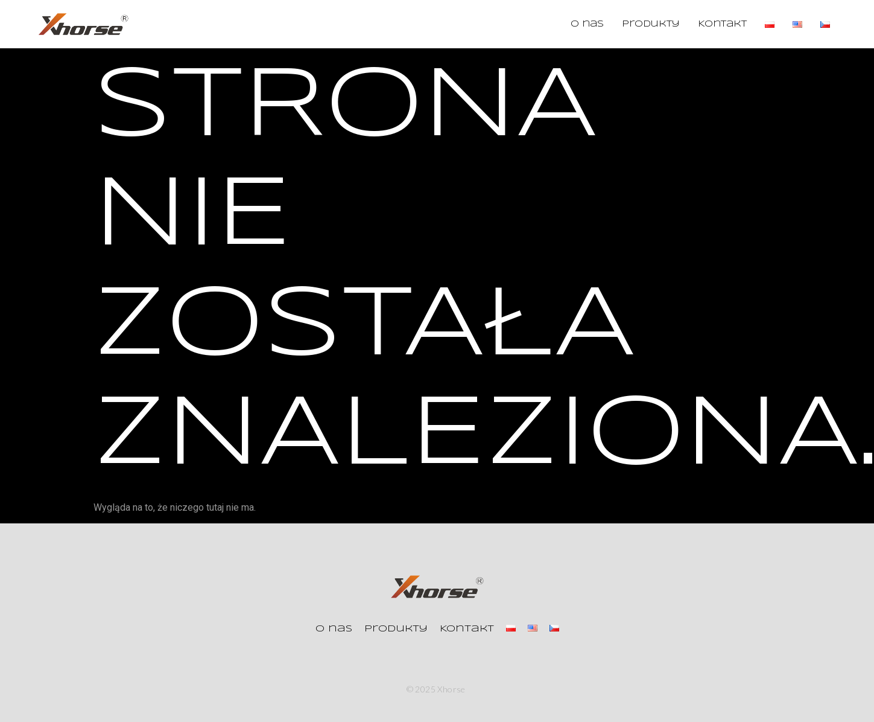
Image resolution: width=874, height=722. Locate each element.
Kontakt (722, 24)
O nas (587, 24)
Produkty (651, 24)
